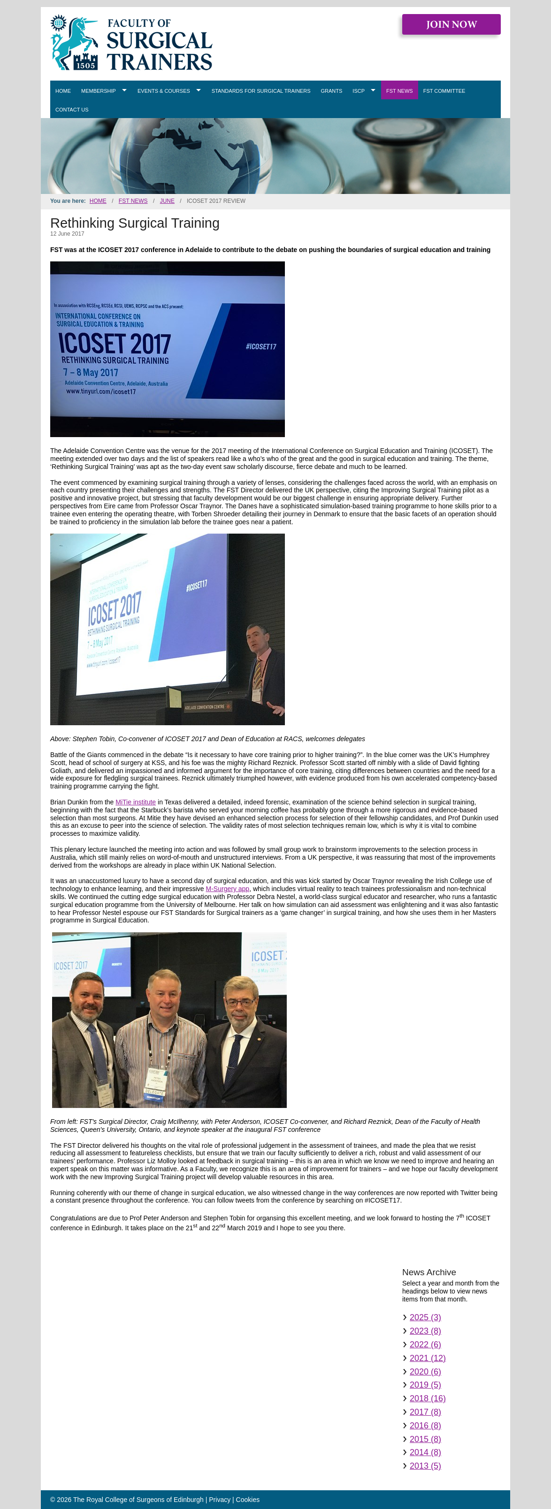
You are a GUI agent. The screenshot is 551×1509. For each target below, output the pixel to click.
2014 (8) (425, 1452)
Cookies (248, 1499)
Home (63, 91)
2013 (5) (425, 1466)
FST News (399, 91)
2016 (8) (425, 1425)
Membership (98, 91)
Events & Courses (164, 91)
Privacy (219, 1499)
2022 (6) (425, 1344)
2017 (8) (425, 1412)
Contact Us (72, 109)
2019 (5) (425, 1385)
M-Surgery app (228, 888)
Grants (332, 91)
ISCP (358, 91)
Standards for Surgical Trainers (261, 91)
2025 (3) (425, 1317)
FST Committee (444, 91)
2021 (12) (428, 1358)
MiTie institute (135, 802)
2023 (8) (425, 1331)
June (167, 201)
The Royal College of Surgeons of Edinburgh (138, 1499)
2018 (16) (428, 1398)
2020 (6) (425, 1371)
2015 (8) (425, 1439)
